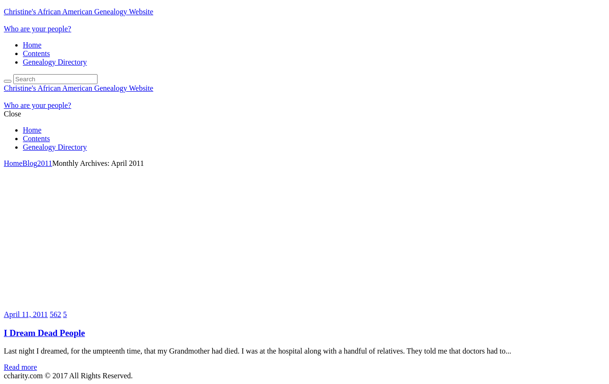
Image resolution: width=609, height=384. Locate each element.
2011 (44, 163)
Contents (36, 53)
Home (32, 45)
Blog (29, 163)
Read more (20, 367)
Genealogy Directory (55, 62)
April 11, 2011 (26, 314)
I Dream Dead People (44, 333)
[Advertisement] (304, 239)
